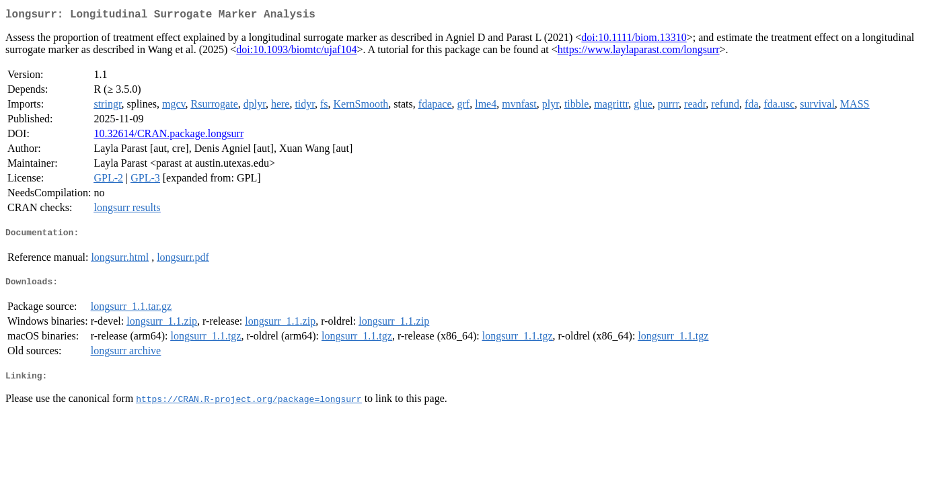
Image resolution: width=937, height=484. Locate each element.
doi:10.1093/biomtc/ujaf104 (296, 52)
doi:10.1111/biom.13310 (633, 40)
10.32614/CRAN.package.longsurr (168, 136)
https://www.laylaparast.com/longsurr (639, 52)
